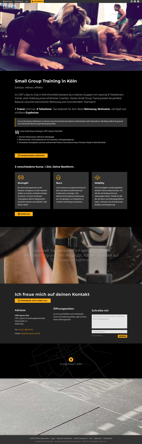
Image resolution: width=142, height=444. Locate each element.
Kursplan (24, 214)
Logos (53, 438)
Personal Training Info (64, 438)
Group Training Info (80, 438)
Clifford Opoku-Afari (42, 438)
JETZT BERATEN (37, 1)
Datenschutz (107, 438)
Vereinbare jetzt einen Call (33, 301)
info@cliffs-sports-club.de (30, 341)
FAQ (90, 438)
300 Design (50, 441)
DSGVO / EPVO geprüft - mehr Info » (94, 441)
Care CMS (67, 441)
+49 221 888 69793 (25, 337)
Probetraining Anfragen (31, 155)
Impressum (98, 438)
